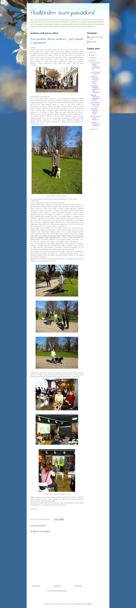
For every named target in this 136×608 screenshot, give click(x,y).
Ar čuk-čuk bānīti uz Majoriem (96, 73)
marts (93, 129)
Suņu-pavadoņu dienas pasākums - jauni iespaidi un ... (95, 66)
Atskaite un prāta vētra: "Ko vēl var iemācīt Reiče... (95, 80)
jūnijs (92, 55)
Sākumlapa (57, 586)
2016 (91, 52)
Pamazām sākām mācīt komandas (95, 124)
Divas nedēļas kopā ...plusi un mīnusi (95, 104)
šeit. (54, 501)
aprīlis (93, 60)
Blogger (89, 604)
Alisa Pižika (92, 42)
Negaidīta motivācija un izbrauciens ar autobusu (96, 97)
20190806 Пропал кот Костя (96, 38)
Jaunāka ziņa (36, 586)
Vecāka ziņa (78, 586)
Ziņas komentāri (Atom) (59, 591)
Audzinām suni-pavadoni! (62, 13)
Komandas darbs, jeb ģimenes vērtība (94, 111)
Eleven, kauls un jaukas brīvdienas (96, 118)
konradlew (76, 604)
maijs (93, 58)
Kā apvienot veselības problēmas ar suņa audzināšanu (95, 89)
